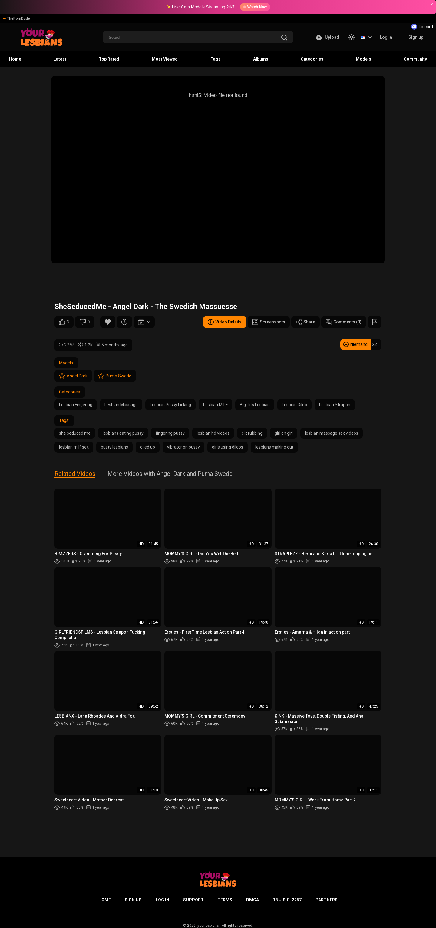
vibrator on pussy (183, 447)
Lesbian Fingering (75, 404)
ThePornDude (16, 18)
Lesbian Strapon (334, 404)
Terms (224, 899)
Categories (312, 59)
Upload (327, 37)
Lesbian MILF (215, 404)
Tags (215, 59)
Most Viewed (165, 59)
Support (193, 899)
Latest (60, 59)
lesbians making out (274, 447)
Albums (260, 59)
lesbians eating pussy (123, 433)
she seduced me (75, 433)
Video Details (225, 322)
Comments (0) (344, 322)
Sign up (415, 37)
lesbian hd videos (213, 433)
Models (363, 59)
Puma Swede (114, 376)
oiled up (147, 447)
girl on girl (284, 433)
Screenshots (268, 322)
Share (305, 322)
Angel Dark (73, 376)
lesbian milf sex (74, 447)
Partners (326, 899)
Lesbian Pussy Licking (170, 404)
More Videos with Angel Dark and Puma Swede (170, 474)
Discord (422, 27)
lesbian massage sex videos (331, 433)
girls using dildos (227, 447)
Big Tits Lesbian (255, 404)
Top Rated (109, 59)
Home (15, 59)
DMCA (252, 899)
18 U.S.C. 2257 (287, 899)
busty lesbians (114, 447)
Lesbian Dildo (294, 404)
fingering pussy (170, 433)
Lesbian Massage (121, 404)
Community (415, 59)
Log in (386, 37)
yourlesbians (208, 925)
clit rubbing (252, 433)
